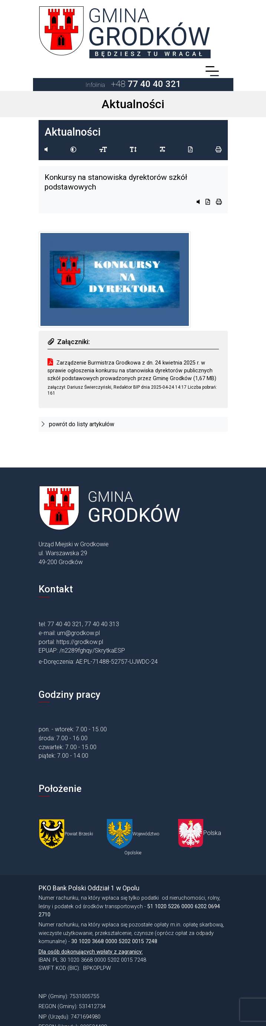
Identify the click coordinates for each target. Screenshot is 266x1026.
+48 (133, 84)
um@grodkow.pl (78, 633)
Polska (212, 832)
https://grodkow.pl (79, 641)
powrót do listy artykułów (78, 424)
